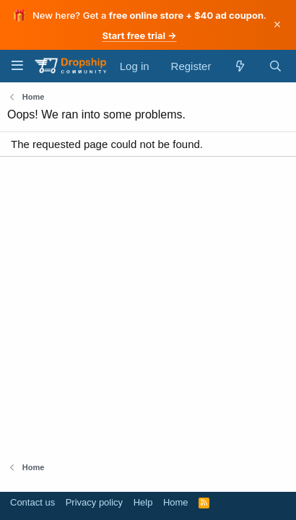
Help (143, 502)
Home (175, 502)
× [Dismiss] (278, 24)
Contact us (32, 502)
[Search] (275, 66)
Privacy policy (94, 502)
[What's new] (239, 66)
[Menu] (17, 65)
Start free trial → (139, 35)
